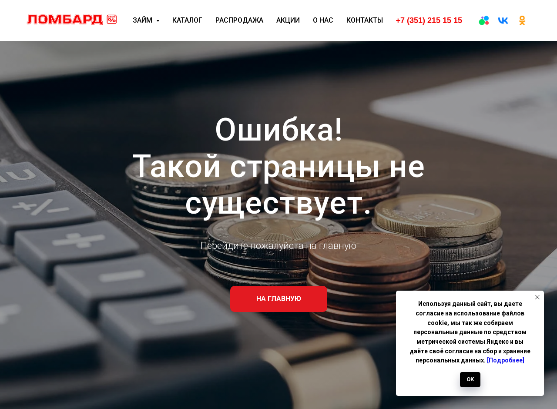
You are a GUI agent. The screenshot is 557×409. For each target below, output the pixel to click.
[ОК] (522, 20)
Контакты (364, 20)
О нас (323, 20)
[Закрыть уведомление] (537, 297)
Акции (288, 20)
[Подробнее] (505, 360)
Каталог (187, 20)
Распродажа (239, 20)
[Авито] (483, 20)
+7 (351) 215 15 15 (429, 20)
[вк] (503, 20)
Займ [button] (143, 20)
